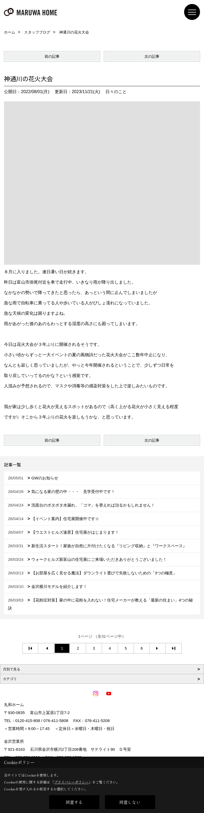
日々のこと (116, 91)
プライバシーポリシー (71, 782)
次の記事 (151, 56)
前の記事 (52, 56)
